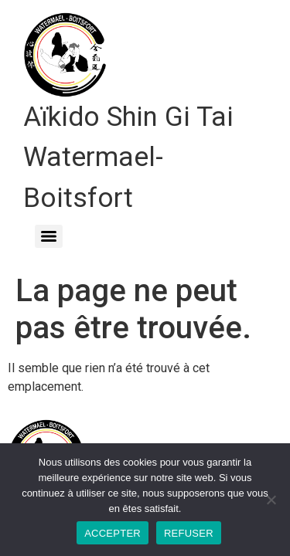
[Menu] (49, 236)
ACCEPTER (112, 533)
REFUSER (188, 533)
